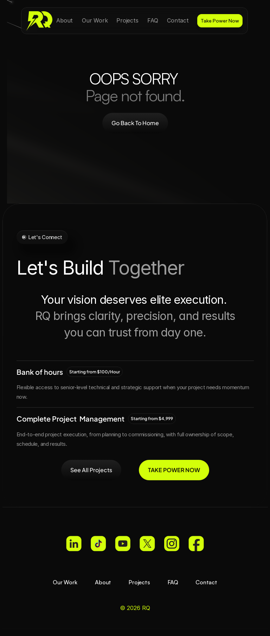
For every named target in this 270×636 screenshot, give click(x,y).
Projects (139, 582)
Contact (206, 582)
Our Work (65, 582)
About (103, 582)
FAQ (173, 582)
